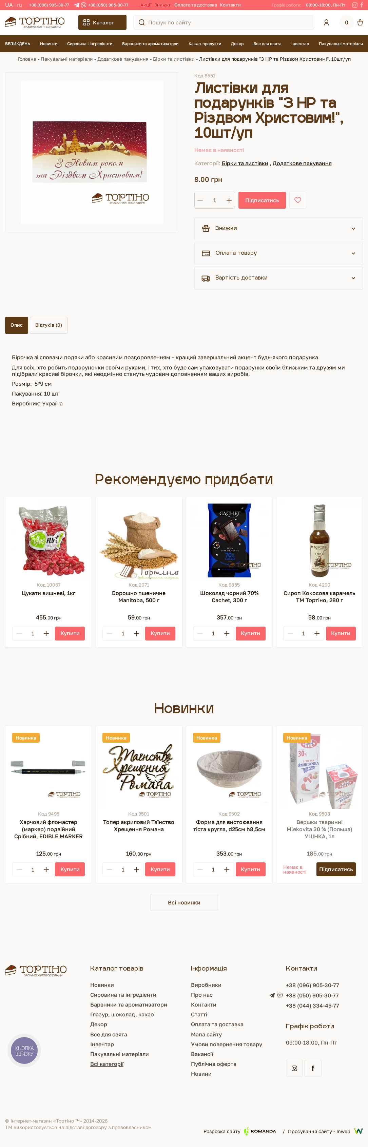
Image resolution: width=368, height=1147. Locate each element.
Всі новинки (184, 902)
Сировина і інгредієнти (89, 43)
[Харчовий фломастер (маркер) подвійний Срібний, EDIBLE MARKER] (48, 769)
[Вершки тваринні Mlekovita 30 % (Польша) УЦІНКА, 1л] (319, 769)
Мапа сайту (206, 1034)
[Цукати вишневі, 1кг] (48, 540)
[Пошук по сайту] (142, 22)
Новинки (48, 43)
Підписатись (262, 200)
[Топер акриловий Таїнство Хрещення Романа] (138, 769)
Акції (146, 4)
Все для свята (267, 43)
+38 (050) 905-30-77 (108, 4)
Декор (237, 43)
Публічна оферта (213, 1063)
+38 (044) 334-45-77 (312, 1005)
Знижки (163, 4)
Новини (201, 1073)
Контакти (230, 4)
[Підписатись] (336, 869)
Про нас (202, 994)
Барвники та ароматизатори (150, 43)
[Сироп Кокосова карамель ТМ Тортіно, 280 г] (319, 540)
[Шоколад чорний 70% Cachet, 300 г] (229, 540)
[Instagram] (354, 5)
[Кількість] (214, 200)
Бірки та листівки (174, 59)
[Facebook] (362, 5)
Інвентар (300, 43)
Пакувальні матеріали (341, 43)
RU (19, 4)
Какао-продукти (205, 43)
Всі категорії (106, 1063)
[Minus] (19, 633)
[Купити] (70, 634)
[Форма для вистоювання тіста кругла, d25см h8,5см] (229, 769)
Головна (27, 59)
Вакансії (202, 1054)
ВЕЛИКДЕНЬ (17, 43)
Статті (199, 1014)
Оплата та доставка (195, 4)
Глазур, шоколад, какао (122, 1014)
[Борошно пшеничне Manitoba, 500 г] (138, 540)
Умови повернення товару (226, 1044)
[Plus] (46, 633)
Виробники (206, 984)
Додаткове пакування (123, 59)
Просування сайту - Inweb (325, 1131)
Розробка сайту (240, 1131)
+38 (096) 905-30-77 (49, 4)
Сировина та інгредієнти (123, 994)
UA (9, 4)
